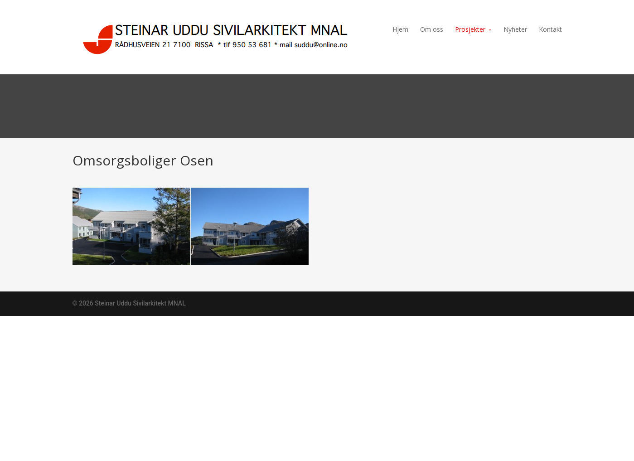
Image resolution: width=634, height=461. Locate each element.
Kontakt (550, 29)
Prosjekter (470, 29)
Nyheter (515, 29)
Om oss (431, 29)
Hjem (400, 29)
